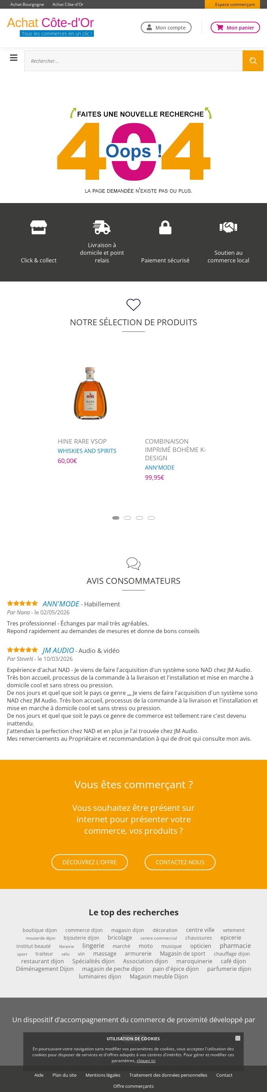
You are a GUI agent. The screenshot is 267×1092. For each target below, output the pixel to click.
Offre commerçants (133, 1083)
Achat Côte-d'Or (67, 4)
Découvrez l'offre (90, 861)
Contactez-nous (180, 861)
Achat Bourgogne (27, 4)
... (129, 693)
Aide (38, 1072)
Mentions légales (103, 1072)
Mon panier (240, 27)
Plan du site (64, 1072)
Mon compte (170, 27)
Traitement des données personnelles (168, 1072)
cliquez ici (146, 1061)
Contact (224, 1072)
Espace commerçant (235, 4)
